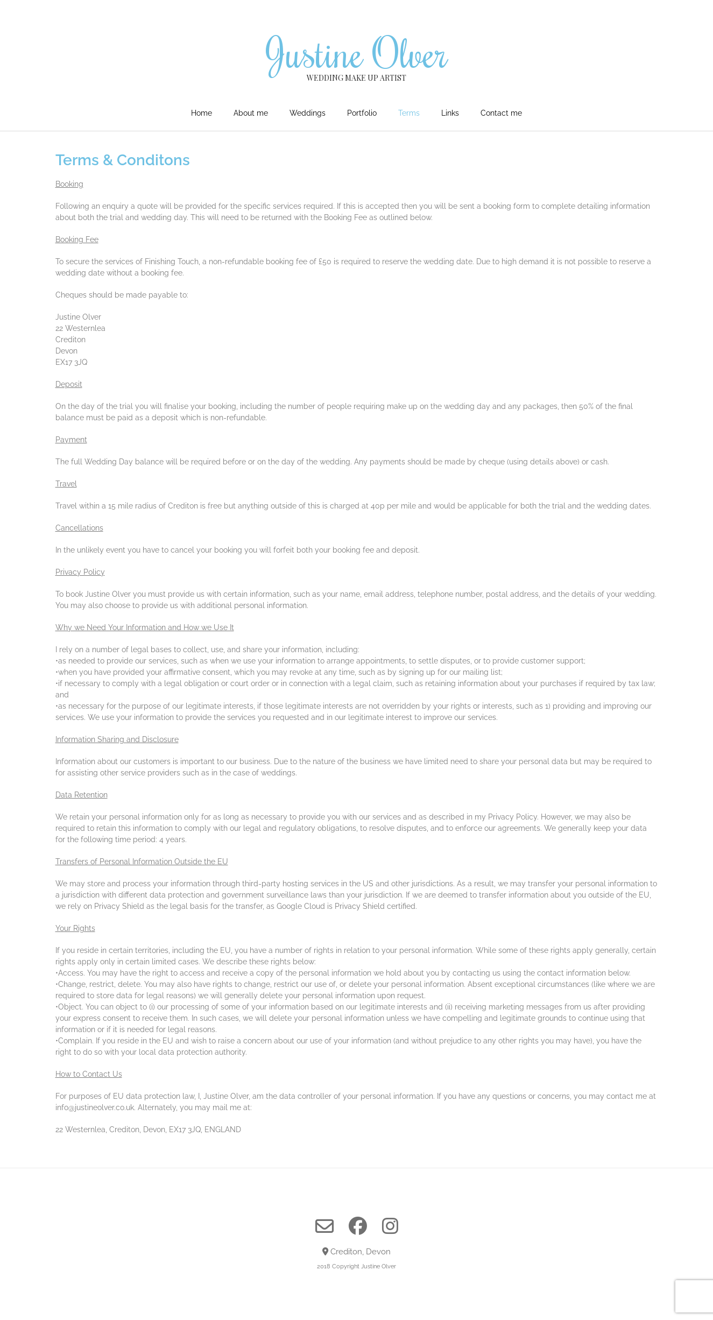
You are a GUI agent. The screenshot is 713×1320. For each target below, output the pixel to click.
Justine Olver (357, 52)
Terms (409, 113)
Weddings (308, 113)
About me (251, 113)
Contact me (501, 113)
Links (450, 113)
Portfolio (362, 113)
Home (201, 113)
